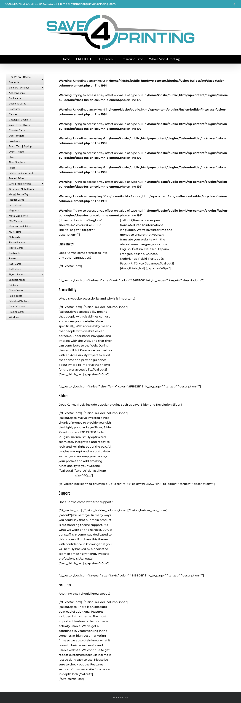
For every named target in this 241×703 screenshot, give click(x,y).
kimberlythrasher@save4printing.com (88, 4)
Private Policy (120, 697)
